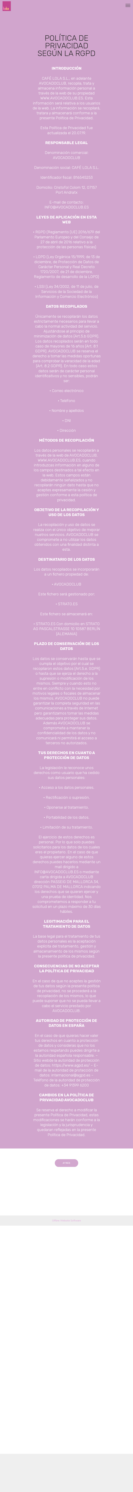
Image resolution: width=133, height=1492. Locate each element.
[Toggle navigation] (128, 5)
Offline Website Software (66, 1223)
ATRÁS (66, 1167)
